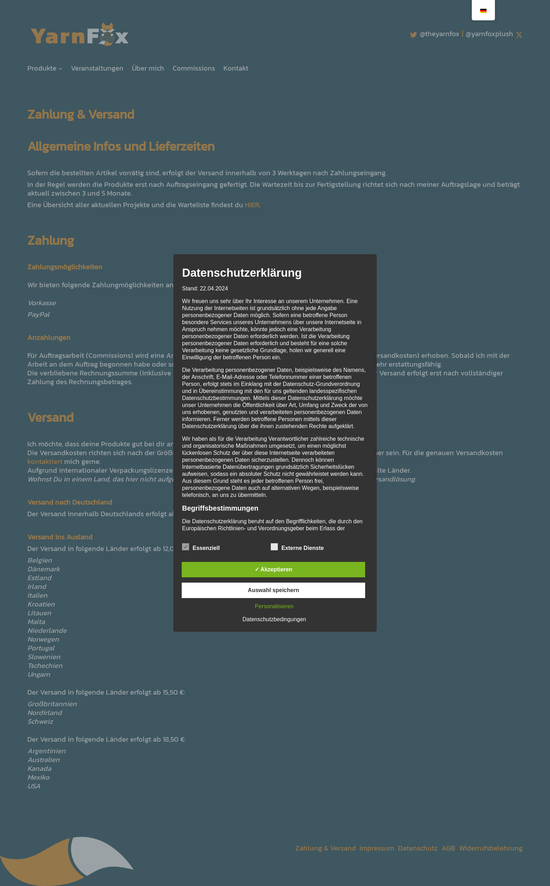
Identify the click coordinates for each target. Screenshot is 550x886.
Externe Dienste (297, 547)
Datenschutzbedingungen (274, 619)
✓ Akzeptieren (274, 569)
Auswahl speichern (273, 590)
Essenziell (201, 547)
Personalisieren (274, 606)
